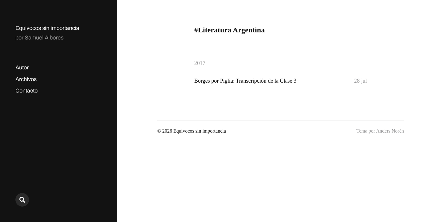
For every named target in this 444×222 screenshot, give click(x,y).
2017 (199, 63)
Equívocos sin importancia (47, 28)
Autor (22, 67)
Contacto (26, 91)
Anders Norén (390, 131)
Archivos (26, 79)
